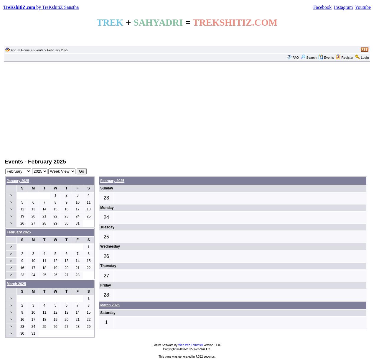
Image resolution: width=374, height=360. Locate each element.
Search (309, 57)
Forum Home (20, 50)
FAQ (295, 57)
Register (347, 57)
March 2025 (109, 305)
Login (365, 57)
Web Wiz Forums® (190, 345)
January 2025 (18, 181)
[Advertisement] (187, 109)
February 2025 (112, 181)
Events (38, 50)
